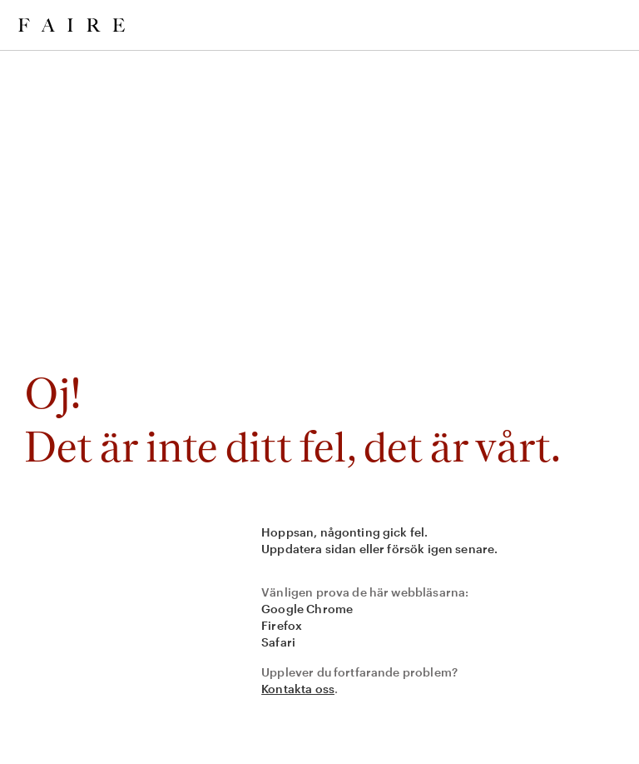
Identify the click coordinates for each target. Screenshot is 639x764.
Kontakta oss (297, 689)
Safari (278, 642)
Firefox (281, 625)
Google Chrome (307, 609)
